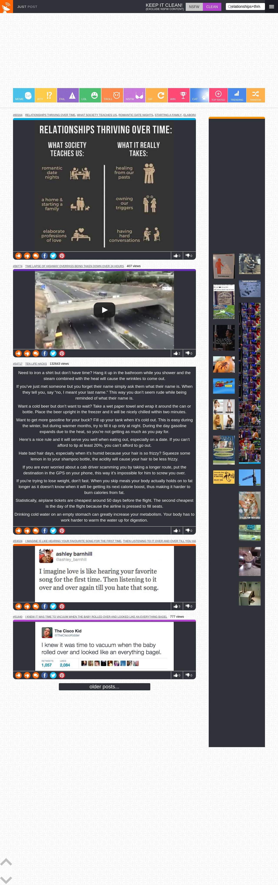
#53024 (17, 541)
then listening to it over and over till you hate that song (169, 541)
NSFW (134, 96)
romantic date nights (136, 115)
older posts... (104, 686)
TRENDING (237, 95)
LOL (89, 96)
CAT (201, 96)
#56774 (17, 266)
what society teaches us (97, 115)
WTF (44, 96)
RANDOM (255, 96)
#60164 (17, 115)
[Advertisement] (139, 52)
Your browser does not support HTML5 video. (104, 310)
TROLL (112, 96)
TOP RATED (218, 96)
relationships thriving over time (50, 115)
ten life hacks (36, 363)
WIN (178, 96)
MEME (23, 96)
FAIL (67, 96)
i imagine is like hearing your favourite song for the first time (73, 541)
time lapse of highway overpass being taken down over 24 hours (74, 266)
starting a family (168, 115)
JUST (27, 6)
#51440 (17, 616)
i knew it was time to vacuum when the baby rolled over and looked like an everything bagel (96, 616)
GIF (156, 96)
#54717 (17, 363)
